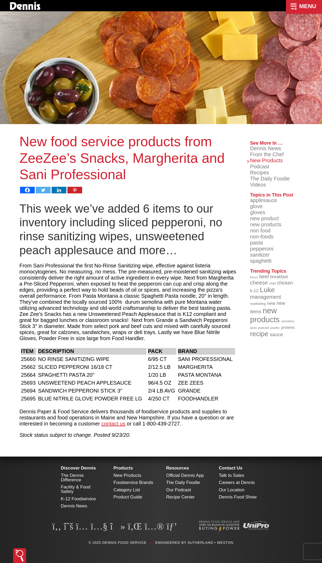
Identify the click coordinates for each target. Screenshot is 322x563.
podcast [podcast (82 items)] (263, 327)
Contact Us (230, 468)
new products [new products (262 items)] (265, 315)
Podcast (259, 166)
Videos (258, 185)
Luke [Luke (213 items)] (267, 290)
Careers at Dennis (237, 482)
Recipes (259, 172)
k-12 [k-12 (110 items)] (254, 290)
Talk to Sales (231, 475)
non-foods (262, 236)
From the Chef (267, 154)
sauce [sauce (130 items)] (276, 334)
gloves (257, 212)
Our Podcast (178, 489)
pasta (256, 243)
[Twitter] (43, 190)
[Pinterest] (74, 190)
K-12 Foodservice (78, 498)
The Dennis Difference (72, 477)
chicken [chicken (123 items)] (285, 283)
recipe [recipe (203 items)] (259, 333)
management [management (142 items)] (265, 297)
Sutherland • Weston (210, 543)
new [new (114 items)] (271, 303)
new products (265, 224)
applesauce (263, 200)
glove (256, 206)
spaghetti (260, 261)
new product (264, 218)
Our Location (231, 489)
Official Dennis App (185, 475)
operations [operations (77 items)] (287, 321)
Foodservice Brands (133, 482)
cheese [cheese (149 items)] (259, 283)
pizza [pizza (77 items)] (253, 327)
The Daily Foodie (270, 179)
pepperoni (262, 249)
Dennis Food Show (238, 497)
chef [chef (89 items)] (272, 283)
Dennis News (265, 148)
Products (123, 468)
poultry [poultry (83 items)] (275, 327)
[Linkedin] (59, 190)
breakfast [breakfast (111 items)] (279, 276)
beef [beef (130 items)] (264, 276)
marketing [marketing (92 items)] (258, 304)
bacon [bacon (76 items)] (254, 277)
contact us (113, 424)
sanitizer (260, 255)
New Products (266, 160)
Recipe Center (180, 497)
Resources (177, 468)
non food (260, 230)
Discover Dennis (78, 468)
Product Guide (127, 497)
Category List (126, 489)
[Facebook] (27, 190)
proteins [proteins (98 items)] (288, 327)
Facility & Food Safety (75, 489)
